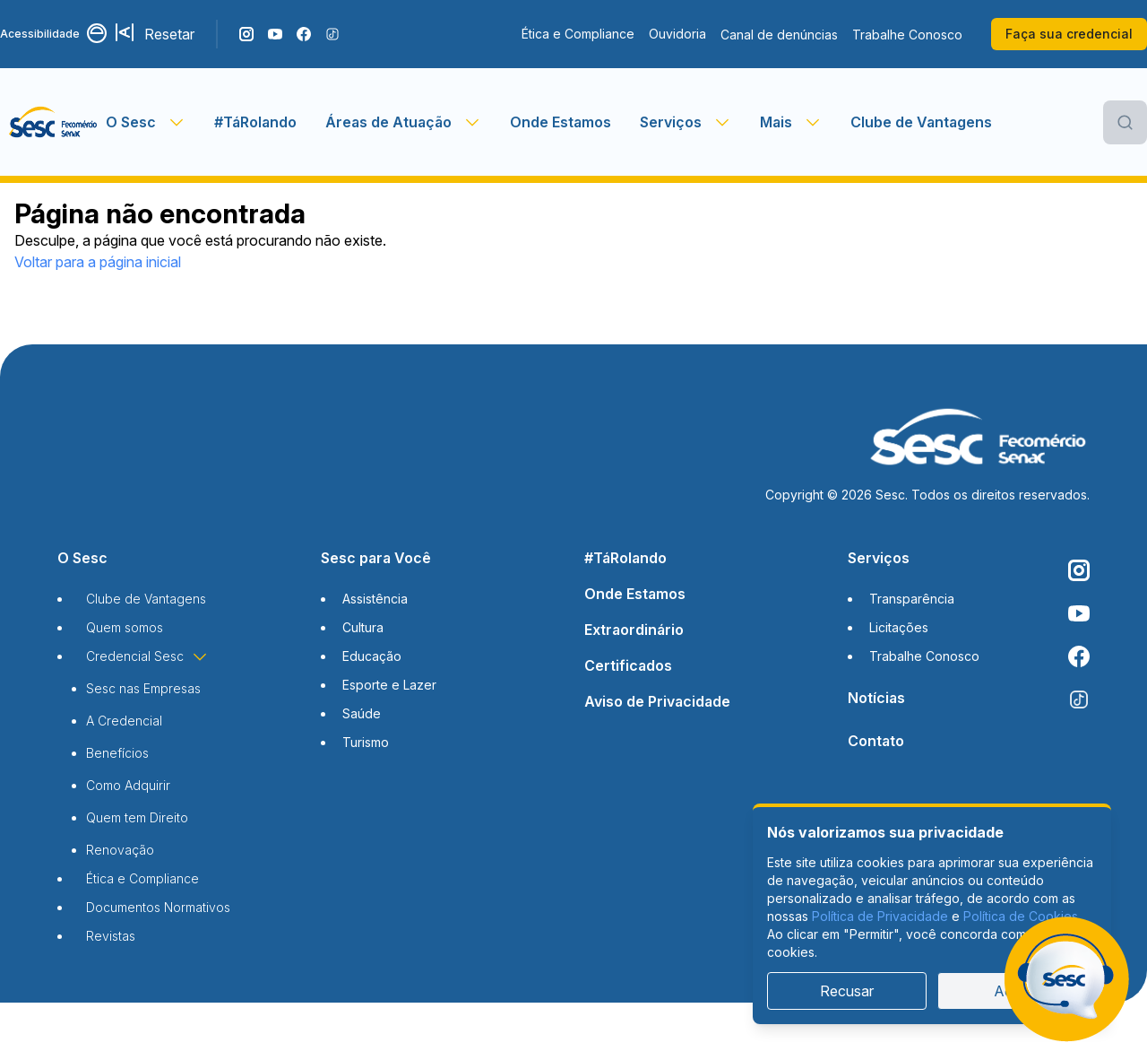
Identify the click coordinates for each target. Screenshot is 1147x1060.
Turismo (365, 742)
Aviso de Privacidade (657, 701)
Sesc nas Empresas (143, 688)
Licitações (898, 627)
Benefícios (117, 752)
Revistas (110, 935)
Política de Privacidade (880, 916)
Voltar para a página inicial (97, 262)
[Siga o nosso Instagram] (246, 34)
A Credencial (124, 720)
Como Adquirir (128, 785)
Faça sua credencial (1069, 33)
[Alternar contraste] (97, 34)
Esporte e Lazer (389, 684)
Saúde (361, 713)
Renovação (120, 849)
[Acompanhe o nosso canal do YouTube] (275, 34)
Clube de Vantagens (921, 122)
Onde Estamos (560, 122)
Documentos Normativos (158, 907)
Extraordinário (634, 630)
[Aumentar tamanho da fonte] (126, 34)
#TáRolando (255, 122)
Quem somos (124, 627)
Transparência (911, 598)
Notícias (876, 698)
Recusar (847, 991)
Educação (371, 656)
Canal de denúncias (779, 34)
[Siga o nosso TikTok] (332, 34)
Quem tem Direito (137, 817)
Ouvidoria (677, 33)
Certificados (628, 665)
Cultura (363, 627)
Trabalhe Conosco (907, 34)
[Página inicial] (53, 122)
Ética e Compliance (578, 33)
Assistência (375, 598)
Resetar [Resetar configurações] (169, 34)
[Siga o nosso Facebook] (304, 34)
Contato (876, 741)
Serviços (879, 558)
